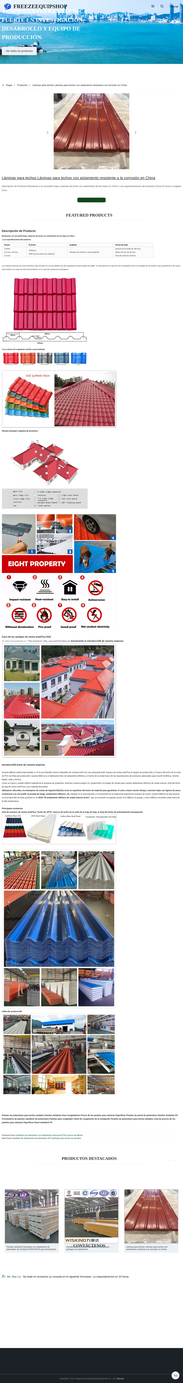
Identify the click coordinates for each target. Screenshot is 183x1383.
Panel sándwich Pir (43, 1122)
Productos (22, 85)
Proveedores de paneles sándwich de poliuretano (25, 1119)
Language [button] (173, 6)
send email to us (91, 199)
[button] (153, 6)
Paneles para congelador (61, 1119)
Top (175, 1374)
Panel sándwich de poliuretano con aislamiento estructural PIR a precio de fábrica (46, 1135)
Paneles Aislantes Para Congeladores (62, 1115)
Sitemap (120, 1378)
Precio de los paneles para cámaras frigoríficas (103, 1115)
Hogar (9, 85)
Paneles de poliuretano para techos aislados (23, 1115)
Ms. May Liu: (12, 1304)
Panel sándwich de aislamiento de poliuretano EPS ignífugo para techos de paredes (43, 1138)
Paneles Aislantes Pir (168, 1115)
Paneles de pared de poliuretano (141, 1115)
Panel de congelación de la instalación (92, 1119)
